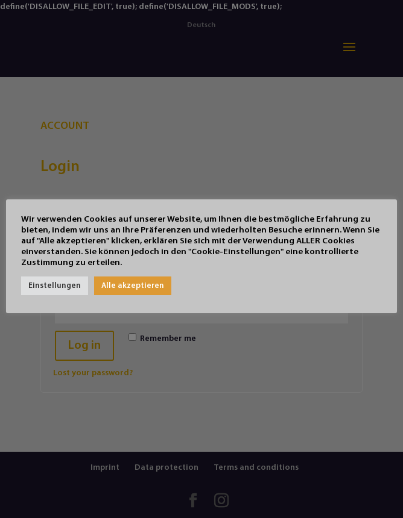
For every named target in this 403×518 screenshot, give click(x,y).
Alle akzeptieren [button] (132, 286)
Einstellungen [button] (54, 286)
